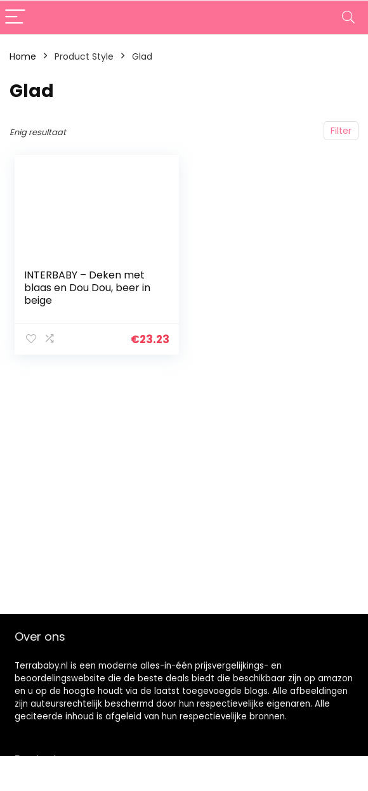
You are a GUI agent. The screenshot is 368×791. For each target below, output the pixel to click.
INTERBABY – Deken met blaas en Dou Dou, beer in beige (87, 288)
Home (23, 56)
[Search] (348, 17)
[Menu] (15, 17)
